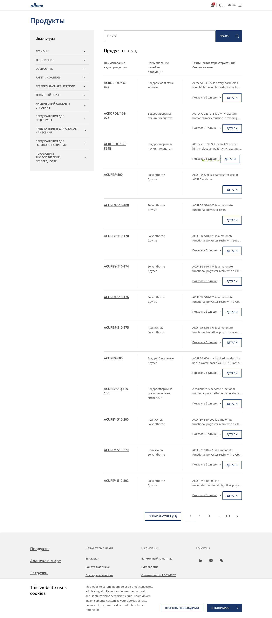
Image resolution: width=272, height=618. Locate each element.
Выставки (92, 558)
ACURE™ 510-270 (116, 450)
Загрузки (39, 572)
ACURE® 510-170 (116, 236)
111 (228, 516)
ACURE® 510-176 (116, 297)
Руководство (150, 567)
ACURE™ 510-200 (116, 419)
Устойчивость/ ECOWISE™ (158, 575)
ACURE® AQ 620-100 (116, 391)
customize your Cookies (121, 600)
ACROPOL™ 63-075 (115, 115)
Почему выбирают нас (156, 558)
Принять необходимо (182, 608)
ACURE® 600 (113, 358)
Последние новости (99, 575)
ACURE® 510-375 (116, 327)
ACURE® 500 (113, 175)
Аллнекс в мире (45, 560)
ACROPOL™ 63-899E (115, 146)
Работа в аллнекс (97, 567)
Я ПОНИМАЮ (225, 608)
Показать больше (207, 97)
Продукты (39, 548)
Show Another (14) (163, 516)
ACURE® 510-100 (116, 205)
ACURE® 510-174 (116, 266)
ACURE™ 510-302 (116, 481)
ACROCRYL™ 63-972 (115, 85)
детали (232, 97)
